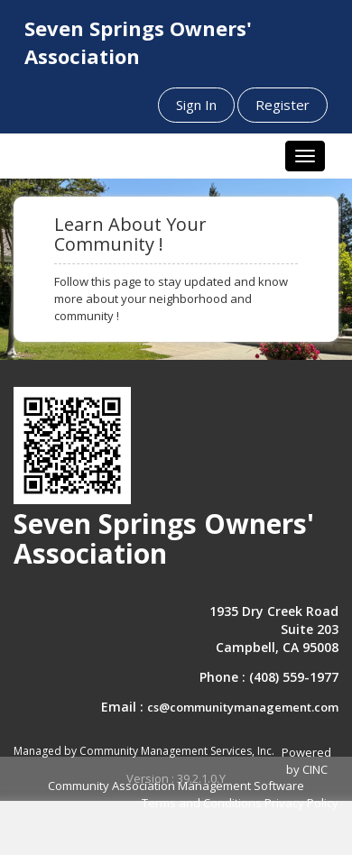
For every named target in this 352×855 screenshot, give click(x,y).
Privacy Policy (301, 803)
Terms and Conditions (202, 803)
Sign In (196, 105)
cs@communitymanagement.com (242, 707)
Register (282, 105)
